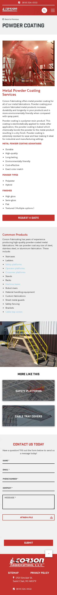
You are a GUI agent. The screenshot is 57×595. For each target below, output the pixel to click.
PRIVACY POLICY (39, 573)
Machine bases (12, 284)
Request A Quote (28, 218)
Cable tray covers (13, 311)
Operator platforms (15, 268)
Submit (28, 543)
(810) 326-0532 (27, 2)
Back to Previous (10, 19)
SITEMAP (13, 573)
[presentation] (25, 528)
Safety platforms (13, 264)
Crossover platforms (15, 272)
